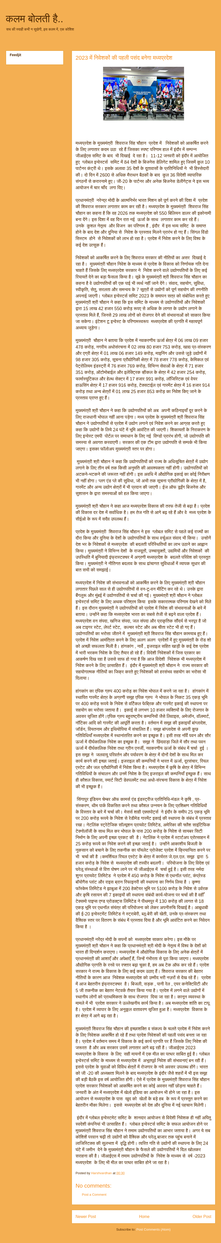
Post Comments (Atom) (153, 1229)
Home (144, 1216)
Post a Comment (94, 1194)
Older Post (202, 1216)
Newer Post (86, 1216)
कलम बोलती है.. (34, 18)
